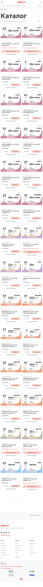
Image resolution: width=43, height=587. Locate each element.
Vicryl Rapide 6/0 (26, 109)
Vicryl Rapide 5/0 (5, 142)
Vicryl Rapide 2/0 (5, 42)
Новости (31, 548)
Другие (2, 557)
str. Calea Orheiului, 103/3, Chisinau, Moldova (11, 566)
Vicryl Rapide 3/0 (5, 176)
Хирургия (3, 543)
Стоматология (3, 545)
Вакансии (31, 550)
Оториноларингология (5, 554)
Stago (16, 552)
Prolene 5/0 (25, 477)
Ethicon (10, 42)
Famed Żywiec (18, 557)
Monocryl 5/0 (4, 310)
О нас (31, 545)
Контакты (31, 554)
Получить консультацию (11, 54)
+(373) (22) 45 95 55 (6, 568)
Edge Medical (17, 550)
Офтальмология (4, 550)
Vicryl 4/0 (4, 242)
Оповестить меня (11, 51)
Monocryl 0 (25, 343)
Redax (16, 554)
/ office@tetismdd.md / (5, 535)
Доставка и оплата (33, 552)
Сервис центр (32, 543)
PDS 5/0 (24, 443)
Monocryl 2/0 (25, 310)
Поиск (40, 5)
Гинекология (3, 548)
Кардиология (3, 552)
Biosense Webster (18, 545)
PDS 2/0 (3, 443)
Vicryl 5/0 (25, 276)
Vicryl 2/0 (25, 242)
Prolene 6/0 (4, 477)
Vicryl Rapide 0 (26, 76)
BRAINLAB (17, 548)
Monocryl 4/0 (4, 376)
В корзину (15, 84)
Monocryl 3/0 (4, 343)
